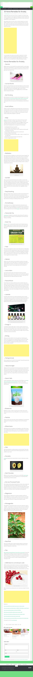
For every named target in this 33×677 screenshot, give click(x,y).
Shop (29, 8)
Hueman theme (12, 675)
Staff (11, 670)
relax (18, 630)
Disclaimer (19, 670)
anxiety (7, 630)
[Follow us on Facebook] (29, 673)
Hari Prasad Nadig (14, 626)
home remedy (9, 630)
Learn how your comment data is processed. (21, 665)
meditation (16, 630)
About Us (7, 670)
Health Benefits (10, 8)
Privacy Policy (25, 670)
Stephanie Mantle (7, 17)
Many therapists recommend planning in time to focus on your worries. (15, 555)
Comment (6, 650)
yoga (20, 630)
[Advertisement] (10, 44)
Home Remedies (4, 8)
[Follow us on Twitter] (30, 673)
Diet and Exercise (15, 8)
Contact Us (15, 670)
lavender (13, 630)
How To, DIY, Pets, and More (23, 8)
